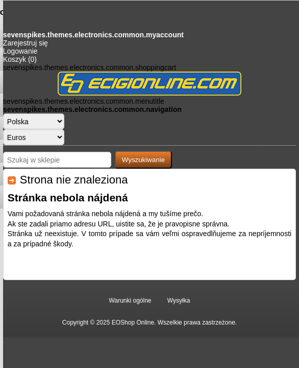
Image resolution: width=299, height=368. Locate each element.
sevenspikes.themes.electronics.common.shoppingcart (89, 67)
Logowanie (20, 51)
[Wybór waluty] (33, 137)
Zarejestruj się (25, 43)
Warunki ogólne (130, 300)
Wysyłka (178, 300)
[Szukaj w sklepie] (57, 160)
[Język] (33, 121)
